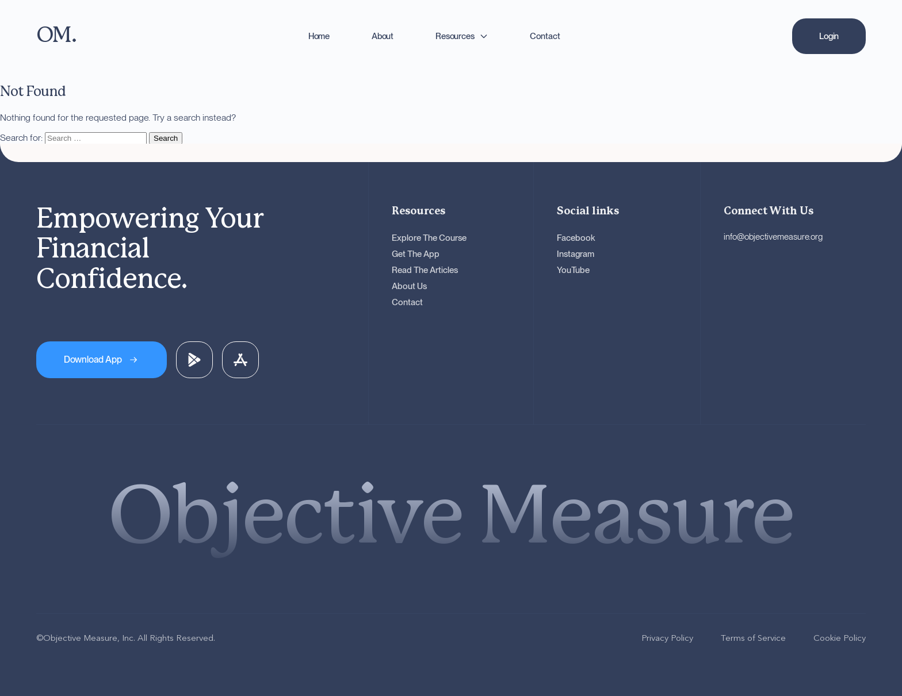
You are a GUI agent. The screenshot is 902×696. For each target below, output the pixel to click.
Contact (545, 36)
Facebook (576, 238)
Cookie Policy (839, 637)
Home (319, 36)
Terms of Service (753, 637)
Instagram (575, 254)
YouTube (573, 270)
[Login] (829, 36)
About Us (409, 286)
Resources (455, 36)
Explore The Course (429, 238)
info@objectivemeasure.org (773, 237)
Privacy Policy (667, 637)
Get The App (415, 254)
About (382, 36)
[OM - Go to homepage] (56, 35)
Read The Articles (425, 270)
